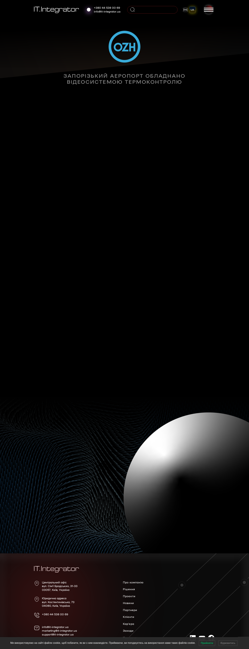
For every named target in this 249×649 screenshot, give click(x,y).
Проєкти (129, 596)
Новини (128, 603)
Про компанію (133, 582)
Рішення (129, 589)
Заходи (128, 630)
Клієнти (128, 616)
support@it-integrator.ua (58, 634)
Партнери (130, 610)
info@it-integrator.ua (107, 11)
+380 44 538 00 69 (107, 7)
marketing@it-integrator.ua (59, 630)
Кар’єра (128, 623)
